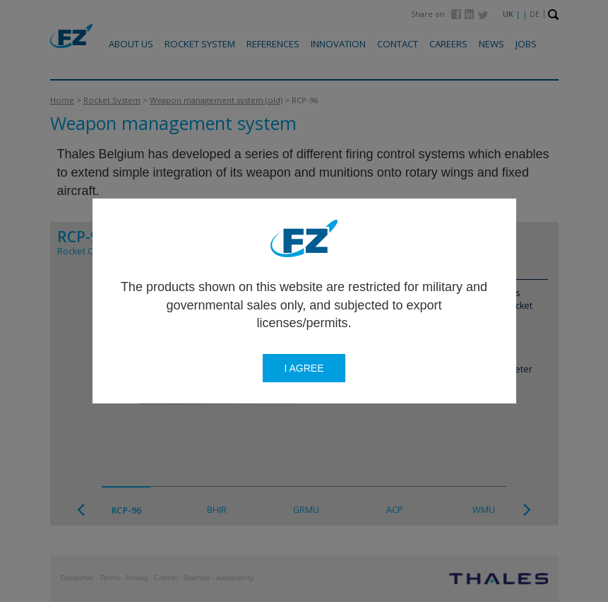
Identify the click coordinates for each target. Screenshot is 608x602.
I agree (303, 368)
